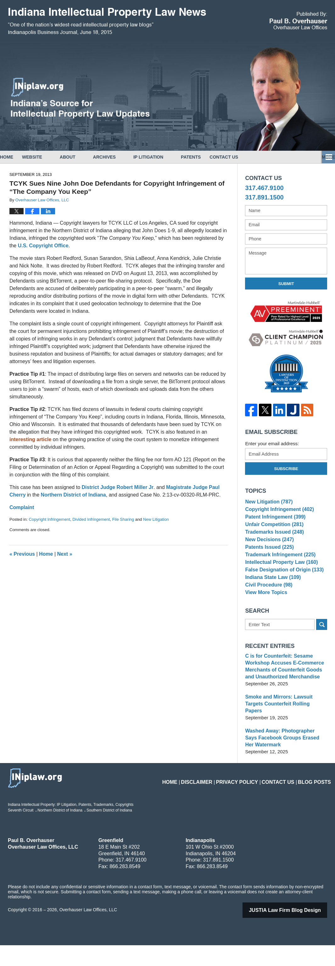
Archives (122, 157)
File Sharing (123, 519)
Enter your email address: (272, 443)
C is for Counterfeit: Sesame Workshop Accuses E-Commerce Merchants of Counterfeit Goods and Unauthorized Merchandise (286, 694)
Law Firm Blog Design (293, 931)
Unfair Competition (272, 532)
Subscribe (286, 468)
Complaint (21, 507)
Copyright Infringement (49, 519)
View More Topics (264, 618)
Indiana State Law (271, 599)
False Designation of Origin (282, 590)
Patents (208, 157)
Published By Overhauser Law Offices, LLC (298, 20)
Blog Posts (316, 799)
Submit (286, 283)
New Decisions (268, 551)
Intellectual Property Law (279, 580)
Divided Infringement (91, 519)
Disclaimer (214, 799)
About (85, 157)
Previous (22, 554)
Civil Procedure (267, 609)
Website (50, 157)
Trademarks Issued (272, 541)
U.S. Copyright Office (43, 245)
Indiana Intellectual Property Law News (107, 21)
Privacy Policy (249, 799)
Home (15, 157)
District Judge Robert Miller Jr (117, 487)
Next (64, 554)
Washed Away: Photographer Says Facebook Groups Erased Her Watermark (283, 758)
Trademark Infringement (278, 570)
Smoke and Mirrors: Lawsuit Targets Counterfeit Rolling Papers (285, 728)
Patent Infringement (273, 522)
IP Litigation (166, 157)
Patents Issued (268, 561)
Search (321, 652)
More (321, 157)
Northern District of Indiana (73, 494)
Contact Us (250, 157)
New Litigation (156, 519)
